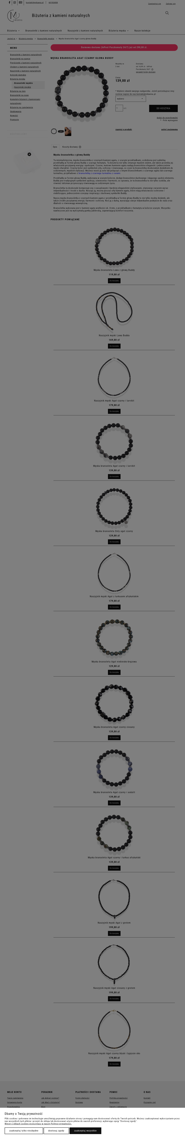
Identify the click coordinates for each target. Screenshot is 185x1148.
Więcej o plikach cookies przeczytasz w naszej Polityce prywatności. (38, 1123)
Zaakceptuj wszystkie (85, 1130)
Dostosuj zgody (56, 1130)
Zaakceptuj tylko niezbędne (23, 1130)
